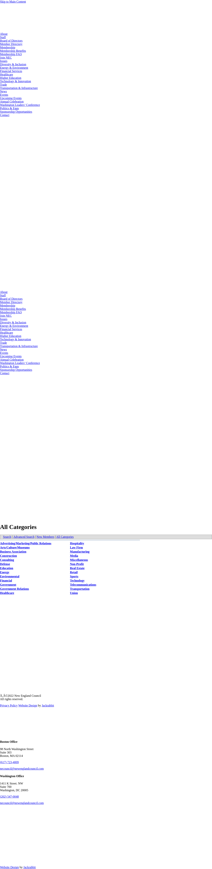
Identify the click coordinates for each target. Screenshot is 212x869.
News (3, 91)
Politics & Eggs (9, 108)
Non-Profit (77, 564)
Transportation (80, 588)
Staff (3, 37)
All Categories (65, 536)
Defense (5, 564)
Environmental (9, 576)
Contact (4, 115)
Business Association (13, 551)
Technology (77, 580)
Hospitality (77, 543)
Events (4, 94)
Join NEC (6, 57)
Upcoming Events (11, 98)
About (4, 34)
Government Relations (14, 588)
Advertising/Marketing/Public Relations (25, 543)
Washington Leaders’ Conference (20, 105)
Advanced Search (23, 536)
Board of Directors (11, 40)
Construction (8, 555)
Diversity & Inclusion (13, 64)
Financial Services (11, 71)
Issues (3, 61)
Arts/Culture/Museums (15, 547)
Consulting (7, 559)
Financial (6, 580)
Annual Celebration (12, 101)
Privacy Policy (9, 705)
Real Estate (77, 568)
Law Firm (76, 547)
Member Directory (11, 44)
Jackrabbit (48, 705)
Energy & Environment (14, 67)
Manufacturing (80, 551)
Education (6, 568)
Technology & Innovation (15, 81)
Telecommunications (83, 584)
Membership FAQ (11, 54)
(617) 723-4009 (9, 762)
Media (74, 555)
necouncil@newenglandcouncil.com (22, 768)
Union (74, 593)
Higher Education (10, 77)
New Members (45, 536)
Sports (74, 576)
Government (8, 584)
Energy (4, 572)
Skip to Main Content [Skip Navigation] (13, 1)
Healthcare (6, 74)
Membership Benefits (13, 50)
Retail (74, 572)
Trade (3, 84)
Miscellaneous (79, 559)
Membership (7, 47)
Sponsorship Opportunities (16, 111)
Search (7, 536)
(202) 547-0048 (9, 796)
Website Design (27, 705)
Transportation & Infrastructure (19, 88)
